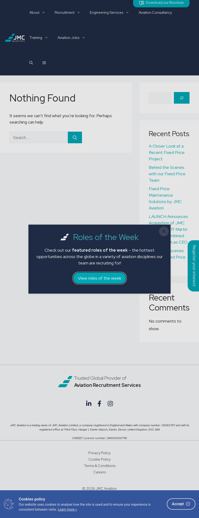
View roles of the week (99, 278)
